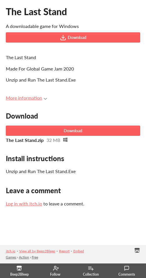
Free (35, 257)
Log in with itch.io (24, 203)
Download (73, 37)
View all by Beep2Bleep (37, 251)
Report (64, 251)
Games (11, 257)
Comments (126, 271)
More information (26, 98)
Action (24, 257)
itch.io (10, 251)
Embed (78, 251)
